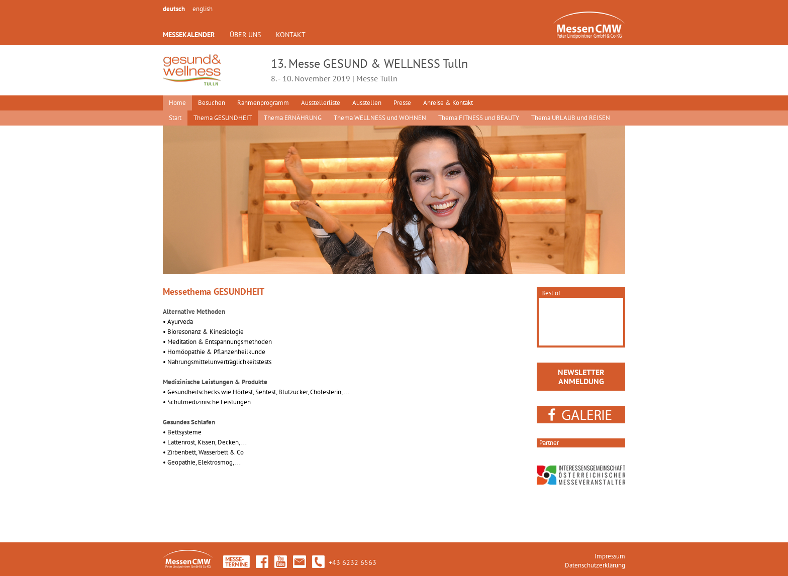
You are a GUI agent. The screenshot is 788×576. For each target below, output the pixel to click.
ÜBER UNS (245, 34)
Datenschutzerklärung (595, 565)
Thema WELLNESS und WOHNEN (380, 117)
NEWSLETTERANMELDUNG (581, 377)
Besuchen (211, 102)
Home (177, 102)
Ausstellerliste (320, 102)
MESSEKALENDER (189, 34)
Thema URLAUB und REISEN (570, 117)
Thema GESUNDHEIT (222, 117)
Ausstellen (366, 102)
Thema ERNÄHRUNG (293, 117)
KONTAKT (291, 34)
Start (175, 117)
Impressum (610, 556)
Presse (402, 102)
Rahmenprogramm (263, 102)
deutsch (174, 9)
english (202, 9)
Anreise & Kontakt (448, 102)
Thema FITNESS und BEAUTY (478, 117)
